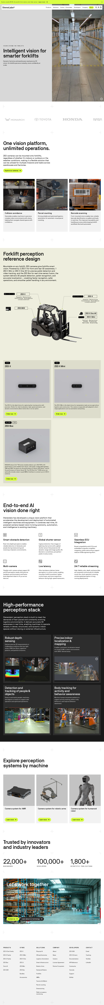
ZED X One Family (8, 951)
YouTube (88, 959)
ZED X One (23, 959)
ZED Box (5, 962)
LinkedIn (88, 962)
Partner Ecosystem (58, 966)
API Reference (73, 962)
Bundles (22, 973)
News (54, 955)
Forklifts (38, 973)
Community (72, 966)
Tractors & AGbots (41, 981)
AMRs (38, 977)
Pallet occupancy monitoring (41, 993)
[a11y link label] (43, 2)
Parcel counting (41, 985)
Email (87, 951)
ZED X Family (7, 955)
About (54, 951)
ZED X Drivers (73, 955)
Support (71, 973)
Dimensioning (40, 988)
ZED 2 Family (7, 959)
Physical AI (39, 951)
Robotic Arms (40, 966)
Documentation (73, 959)
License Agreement (58, 962)
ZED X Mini (23, 955)
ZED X (21, 951)
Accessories (23, 977)
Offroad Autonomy (41, 955)
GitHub (71, 977)
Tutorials (71, 970)
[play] (101, 99)
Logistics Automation (42, 959)
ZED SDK (6, 970)
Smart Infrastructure (42, 962)
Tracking (88, 955)
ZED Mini (22, 966)
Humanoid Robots (41, 970)
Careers (55, 959)
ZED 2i (22, 962)
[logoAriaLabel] (8, 8)
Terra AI (5, 966)
